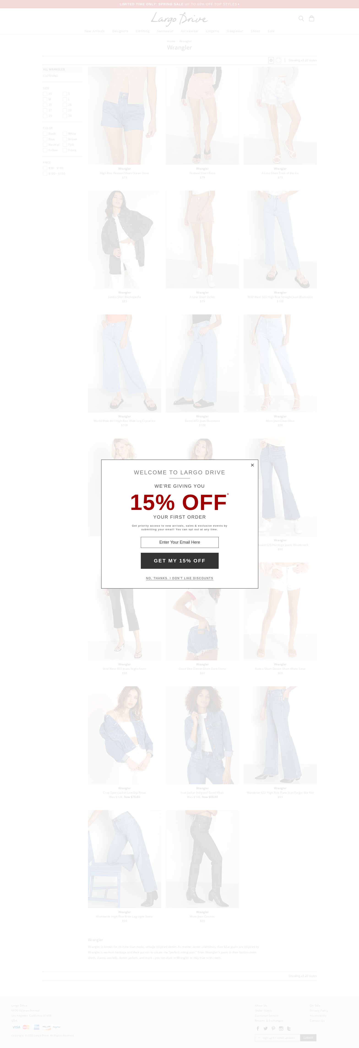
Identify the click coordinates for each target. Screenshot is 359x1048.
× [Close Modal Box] (252, 465)
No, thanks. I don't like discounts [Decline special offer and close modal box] (179, 578)
